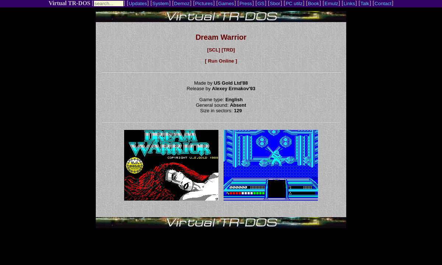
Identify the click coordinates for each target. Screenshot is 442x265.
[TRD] (228, 50)
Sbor (275, 3)
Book (313, 3)
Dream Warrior (221, 37)
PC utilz (293, 3)
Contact (383, 3)
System (160, 3)
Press (245, 3)
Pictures (204, 3)
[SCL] (213, 50)
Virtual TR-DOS (69, 3)
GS (260, 3)
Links (349, 3)
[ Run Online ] (221, 61)
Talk (364, 3)
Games (226, 3)
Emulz (331, 3)
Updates (138, 3)
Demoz (182, 3)
